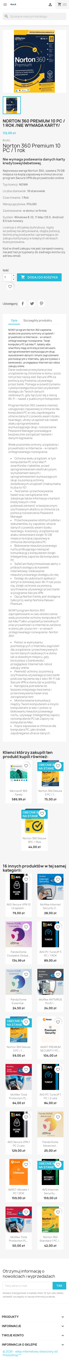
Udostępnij (22, 303)
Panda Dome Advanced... (50, 1143)
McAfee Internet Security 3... (50, 906)
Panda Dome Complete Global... (18, 953)
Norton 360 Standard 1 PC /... (50, 1238)
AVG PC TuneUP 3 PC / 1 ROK (50, 953)
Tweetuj (32, 303)
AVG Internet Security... (50, 1191)
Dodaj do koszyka (39, 277)
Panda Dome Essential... (18, 1001)
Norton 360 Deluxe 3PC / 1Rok (34, 840)
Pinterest (41, 303)
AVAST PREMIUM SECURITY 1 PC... (50, 1048)
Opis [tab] (14, 320)
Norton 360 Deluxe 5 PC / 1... (50, 792)
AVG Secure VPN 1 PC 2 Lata (19, 1143)
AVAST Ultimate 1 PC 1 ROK (18, 1191)
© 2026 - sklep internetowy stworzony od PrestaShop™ (30, 1353)
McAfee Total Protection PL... (18, 1096)
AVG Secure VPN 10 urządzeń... (19, 906)
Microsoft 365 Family (18, 792)
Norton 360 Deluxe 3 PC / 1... (19, 1048)
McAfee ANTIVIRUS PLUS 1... (50, 1001)
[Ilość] (7, 277)
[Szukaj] (34, 16)
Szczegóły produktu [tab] (37, 320)
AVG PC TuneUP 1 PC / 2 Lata (50, 1096)
